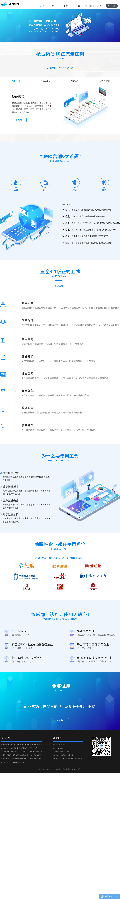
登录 (101, 6)
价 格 (66, 6)
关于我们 (89, 6)
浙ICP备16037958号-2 (74, 769)
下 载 (77, 6)
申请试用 (111, 6)
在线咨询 (111, 896)
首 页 (42, 6)
